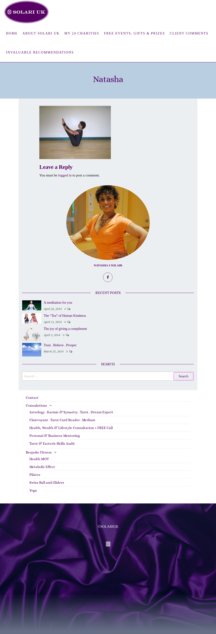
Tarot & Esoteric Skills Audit (52, 443)
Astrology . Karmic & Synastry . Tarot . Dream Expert (71, 412)
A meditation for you (58, 302)
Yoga (33, 490)
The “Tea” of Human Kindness (65, 315)
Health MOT (39, 459)
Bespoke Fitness (39, 452)
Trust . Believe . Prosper (60, 345)
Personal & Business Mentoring (54, 436)
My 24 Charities (81, 33)
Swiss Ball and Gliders (46, 482)
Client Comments (189, 33)
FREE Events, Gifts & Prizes (134, 33)
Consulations (36, 405)
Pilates (34, 475)
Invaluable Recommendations (40, 52)
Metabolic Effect (42, 467)
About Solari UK (41, 33)
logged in (65, 175)
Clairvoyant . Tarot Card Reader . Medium (62, 420)
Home (12, 33)
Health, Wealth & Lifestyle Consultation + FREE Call (71, 428)
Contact (32, 397)
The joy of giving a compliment (65, 329)
